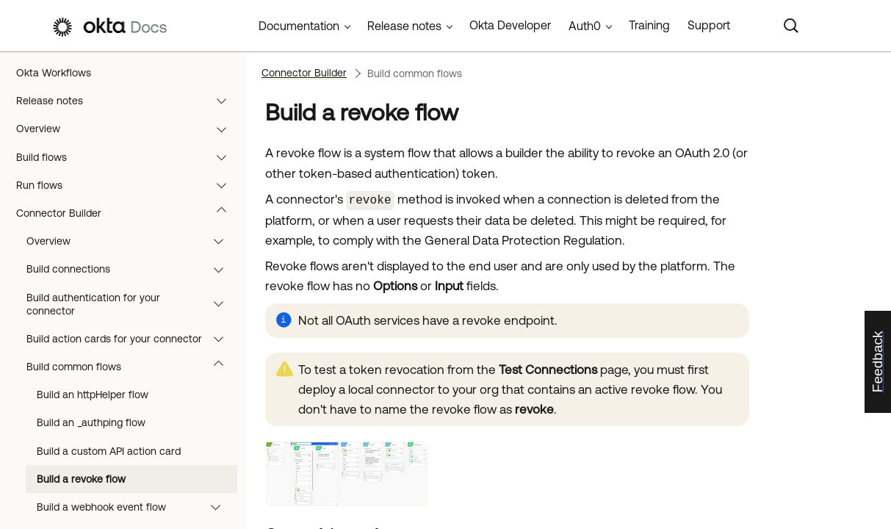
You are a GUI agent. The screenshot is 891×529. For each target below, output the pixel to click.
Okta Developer (510, 25)
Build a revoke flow (81, 479)
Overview (128, 129)
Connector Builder (128, 213)
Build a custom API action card (109, 451)
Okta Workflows (53, 73)
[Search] (791, 25)
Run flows (128, 185)
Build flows (128, 157)
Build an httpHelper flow (92, 394)
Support (709, 25)
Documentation (299, 25)
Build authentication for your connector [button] (131, 304)
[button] (224, 101)
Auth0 (585, 25)
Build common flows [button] (131, 367)
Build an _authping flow (91, 422)
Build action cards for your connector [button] (131, 339)
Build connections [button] (131, 269)
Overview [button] (131, 241)
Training (649, 25)
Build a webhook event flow (135, 507)
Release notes (128, 101)
